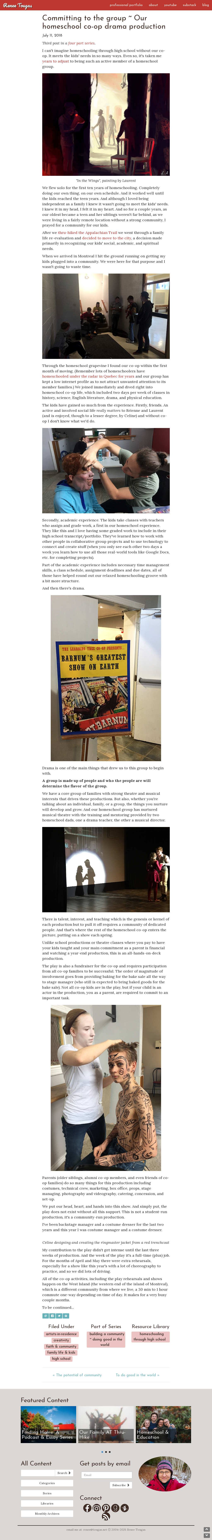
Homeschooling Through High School (150, 1337)
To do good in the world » (137, 1375)
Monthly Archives (47, 1514)
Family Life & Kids (61, 1353)
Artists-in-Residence (61, 1334)
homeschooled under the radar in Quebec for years (88, 376)
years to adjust (55, 61)
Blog (205, 5)
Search (64, 1473)
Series (47, 1493)
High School (61, 1359)
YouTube (170, 5)
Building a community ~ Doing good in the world (107, 1339)
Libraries (47, 1503)
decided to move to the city (106, 238)
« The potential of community (77, 1375)
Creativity (61, 1340)
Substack (189, 5)
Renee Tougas (17, 5)
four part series (81, 43)
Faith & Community (61, 1347)
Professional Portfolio (126, 5)
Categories (47, 1483)
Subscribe (121, 1485)
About (153, 5)
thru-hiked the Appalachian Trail (87, 232)
